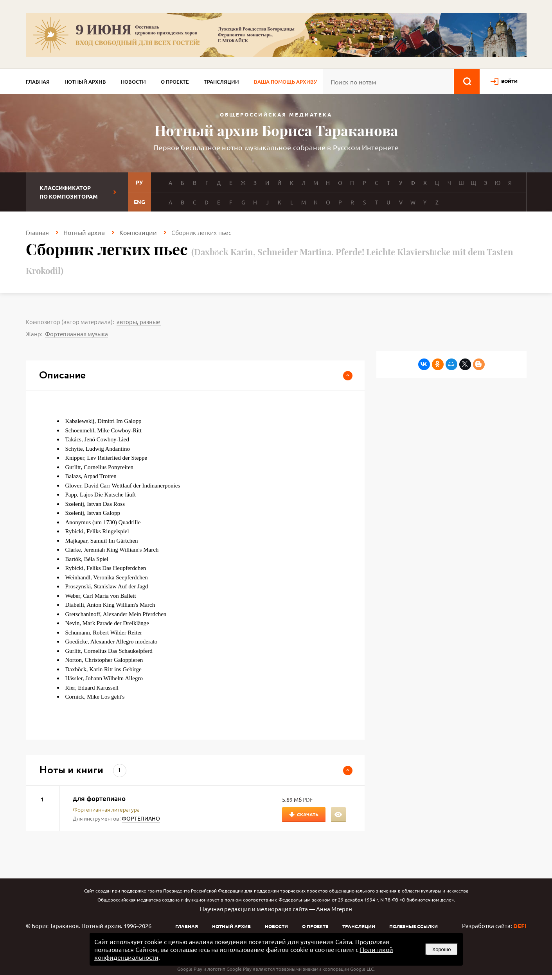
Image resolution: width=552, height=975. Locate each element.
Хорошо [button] (441, 949)
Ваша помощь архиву (285, 81)
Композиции (138, 232)
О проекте (175, 81)
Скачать (307, 814)
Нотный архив (85, 81)
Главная (38, 81)
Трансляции (221, 81)
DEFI (520, 926)
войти (509, 81)
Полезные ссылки (413, 926)
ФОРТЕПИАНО (141, 818)
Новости (133, 81)
